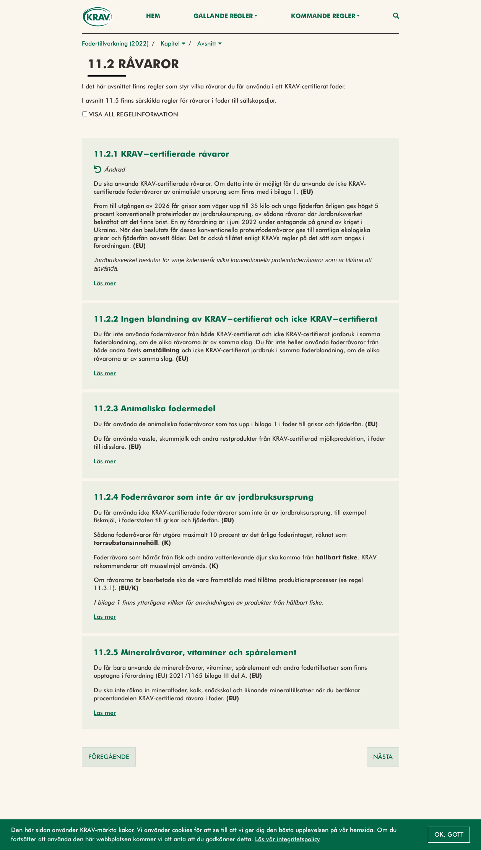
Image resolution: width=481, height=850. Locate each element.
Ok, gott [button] (448, 834)
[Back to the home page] (97, 16)
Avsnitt (209, 43)
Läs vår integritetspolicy (287, 839)
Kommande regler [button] (323, 16)
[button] (161, 155)
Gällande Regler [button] (223, 16)
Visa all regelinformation (130, 114)
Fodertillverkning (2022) (115, 43)
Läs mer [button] (105, 283)
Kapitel (173, 43)
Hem (153, 16)
